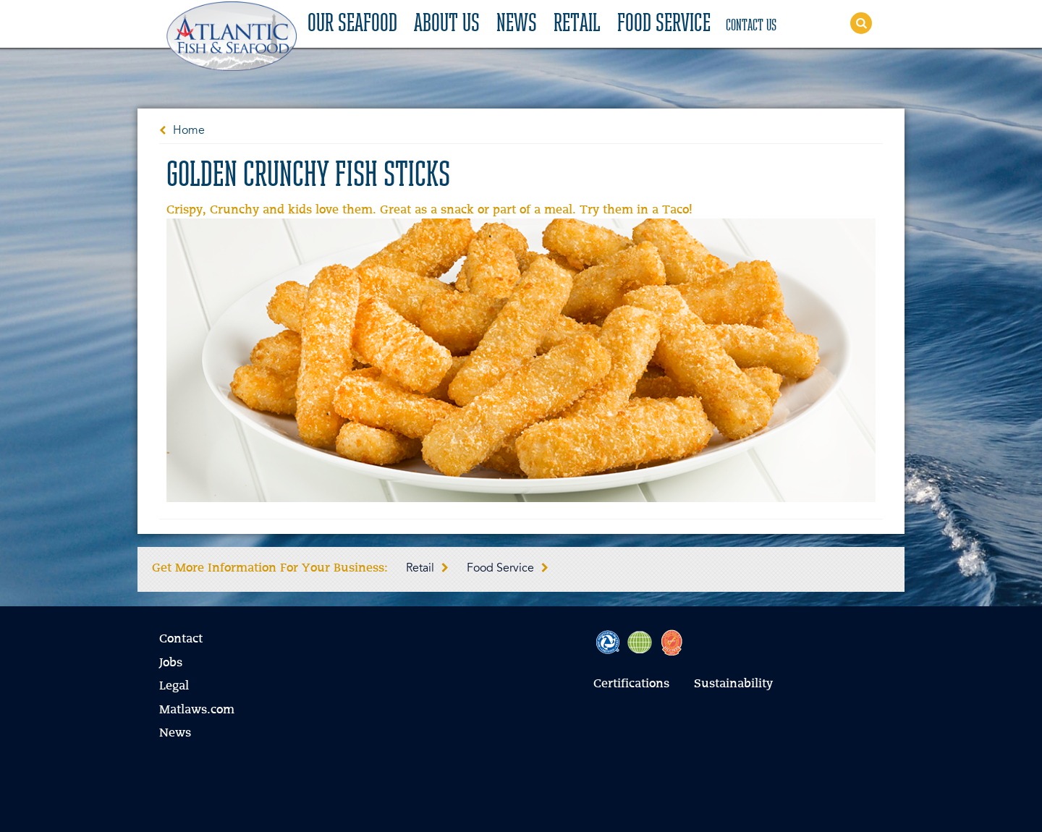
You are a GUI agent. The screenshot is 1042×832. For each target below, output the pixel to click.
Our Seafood (352, 25)
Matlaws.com (196, 710)
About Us (447, 25)
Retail (577, 25)
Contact (181, 639)
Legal (174, 686)
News (516, 25)
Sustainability (733, 684)
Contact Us (751, 26)
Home (189, 131)
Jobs (170, 663)
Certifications (631, 684)
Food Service (664, 25)
